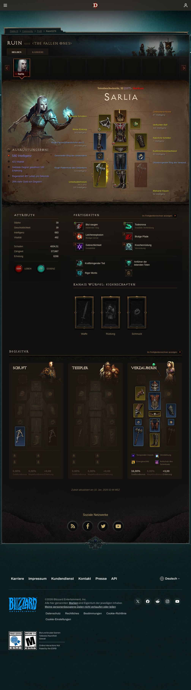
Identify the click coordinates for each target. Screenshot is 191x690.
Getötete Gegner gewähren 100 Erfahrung (26, 169)
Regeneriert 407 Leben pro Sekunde (28, 176)
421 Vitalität (16, 162)
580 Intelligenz (20, 156)
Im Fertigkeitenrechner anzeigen (159, 216)
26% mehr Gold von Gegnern (25, 181)
